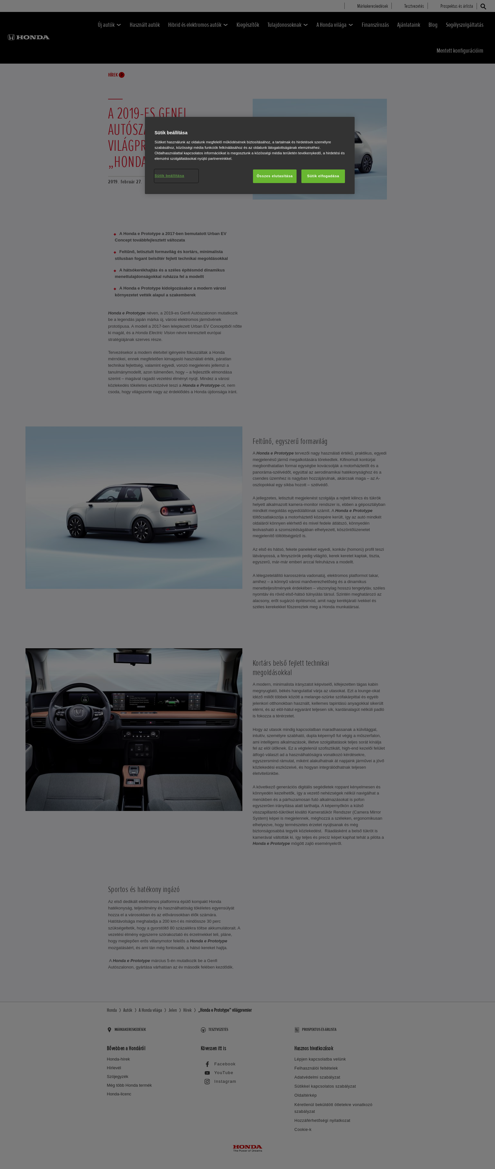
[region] (250, 155)
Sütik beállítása (169, 176)
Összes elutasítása (275, 176)
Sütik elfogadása (323, 176)
